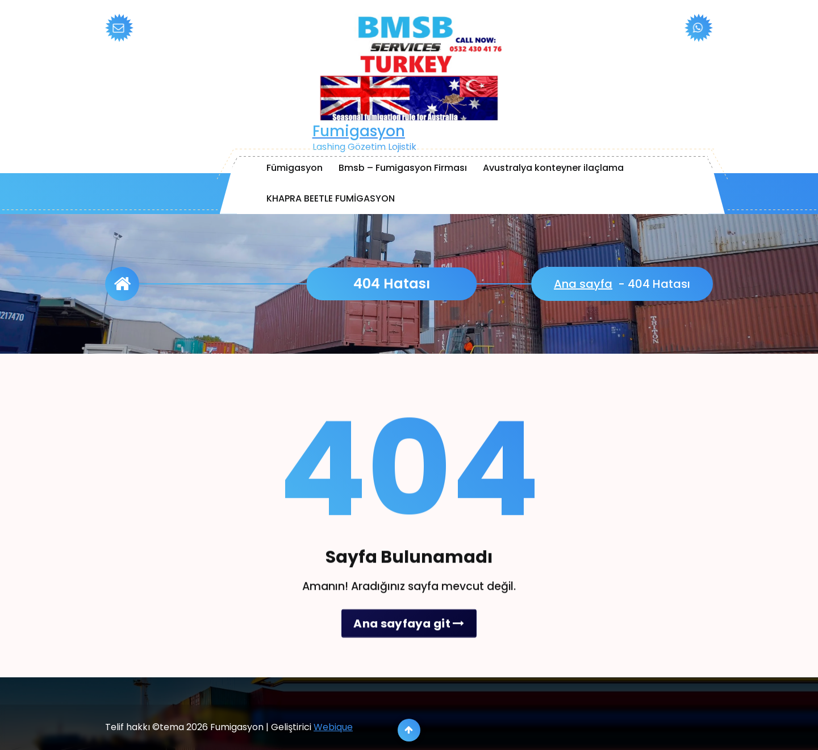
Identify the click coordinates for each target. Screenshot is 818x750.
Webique (333, 740)
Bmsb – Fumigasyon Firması (403, 167)
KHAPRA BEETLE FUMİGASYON (330, 198)
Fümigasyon (294, 167)
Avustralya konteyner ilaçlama (553, 167)
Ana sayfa (583, 284)
